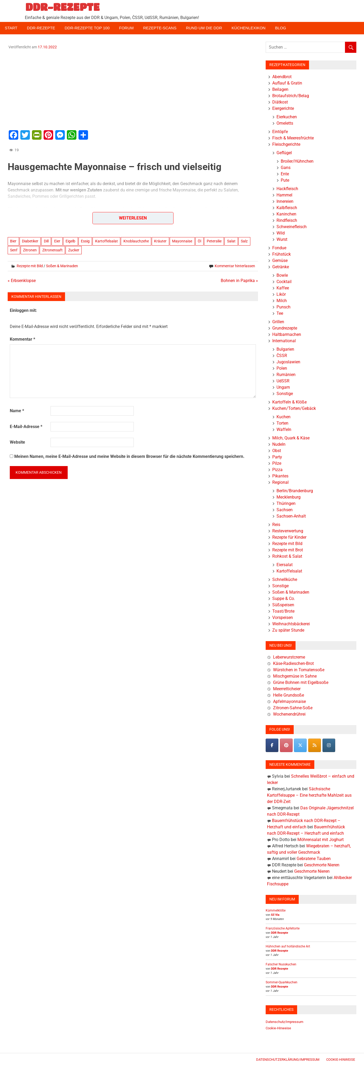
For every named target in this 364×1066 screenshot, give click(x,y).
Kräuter (160, 241)
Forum (126, 28)
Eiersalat (285, 564)
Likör (281, 294)
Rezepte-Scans (160, 28)
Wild (281, 233)
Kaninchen (286, 214)
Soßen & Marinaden (62, 266)
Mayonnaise (182, 241)
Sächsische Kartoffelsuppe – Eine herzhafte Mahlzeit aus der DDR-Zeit (309, 795)
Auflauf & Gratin (287, 83)
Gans (286, 167)
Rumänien (286, 374)
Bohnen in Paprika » (239, 280)
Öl (199, 241)
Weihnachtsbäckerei (291, 623)
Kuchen (284, 416)
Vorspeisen (282, 617)
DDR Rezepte (279, 932)
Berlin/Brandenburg (295, 490)
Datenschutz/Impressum (284, 1022)
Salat (231, 241)
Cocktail (284, 281)
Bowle (282, 275)
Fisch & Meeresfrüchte (293, 137)
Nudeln (278, 444)
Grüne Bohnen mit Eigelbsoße (300, 682)
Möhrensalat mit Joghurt (320, 839)
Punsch (284, 306)
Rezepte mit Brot (287, 549)
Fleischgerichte (286, 144)
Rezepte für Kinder (289, 537)
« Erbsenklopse (22, 280)
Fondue (279, 247)
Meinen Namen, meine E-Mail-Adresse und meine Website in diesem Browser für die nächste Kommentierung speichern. (129, 456)
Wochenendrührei (289, 714)
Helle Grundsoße (288, 695)
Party (277, 456)
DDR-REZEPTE (62, 7)
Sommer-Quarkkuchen (281, 982)
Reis (276, 524)
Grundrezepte (284, 328)
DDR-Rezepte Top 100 (86, 28)
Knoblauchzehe (136, 241)
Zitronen (30, 250)
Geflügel (284, 152)
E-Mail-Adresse (26, 426)
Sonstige (285, 393)
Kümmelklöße (275, 910)
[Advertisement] (133, 89)
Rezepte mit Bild (30, 266)
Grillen (278, 321)
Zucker (73, 250)
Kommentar (22, 339)
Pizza (277, 469)
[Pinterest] (286, 745)
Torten (282, 423)
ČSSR (282, 355)
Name (17, 410)
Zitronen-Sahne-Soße (292, 707)
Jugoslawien (288, 361)
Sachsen (285, 509)
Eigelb (70, 241)
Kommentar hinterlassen (235, 266)
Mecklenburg (289, 497)
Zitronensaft (52, 250)
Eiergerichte (283, 108)
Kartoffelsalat (106, 241)
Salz (244, 241)
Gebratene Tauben (314, 858)
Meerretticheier (287, 688)
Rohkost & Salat (287, 556)
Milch (282, 300)
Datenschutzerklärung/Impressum (287, 1060)
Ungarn (283, 387)
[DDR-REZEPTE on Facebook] (272, 745)
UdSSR (283, 380)
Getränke (280, 266)
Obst (276, 450)
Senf (13, 250)
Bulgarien (285, 349)
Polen (282, 368)
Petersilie (214, 241)
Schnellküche (284, 579)
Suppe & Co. (283, 598)
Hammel (284, 195)
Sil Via (275, 915)
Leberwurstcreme (289, 657)
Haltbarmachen (286, 334)
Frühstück (281, 254)
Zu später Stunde (288, 630)
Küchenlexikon (248, 28)
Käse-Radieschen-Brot (293, 663)
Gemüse (280, 260)
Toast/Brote (283, 611)
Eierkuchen (287, 116)
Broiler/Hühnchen (297, 161)
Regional (280, 482)
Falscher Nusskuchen (281, 964)
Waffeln (284, 429)
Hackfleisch (287, 188)
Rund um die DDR (204, 28)
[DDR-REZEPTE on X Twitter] (300, 745)
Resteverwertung (287, 530)
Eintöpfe (280, 131)
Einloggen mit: (23, 310)
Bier (13, 241)
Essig (85, 241)
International (284, 340)
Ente (285, 173)
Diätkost (280, 102)
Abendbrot (282, 76)
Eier (57, 241)
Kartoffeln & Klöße (289, 402)
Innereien (285, 201)
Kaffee (283, 287)
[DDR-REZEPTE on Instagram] (328, 745)
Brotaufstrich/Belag (290, 95)
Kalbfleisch (287, 207)
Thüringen (286, 503)
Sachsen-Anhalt (291, 516)
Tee (280, 313)
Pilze (276, 463)
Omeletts (285, 123)
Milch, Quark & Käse (291, 437)
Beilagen (280, 89)
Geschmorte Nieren (321, 864)
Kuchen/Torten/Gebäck (294, 408)
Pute (285, 180)
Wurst (282, 239)
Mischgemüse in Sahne (295, 676)
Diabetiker (30, 241)
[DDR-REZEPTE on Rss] (314, 745)
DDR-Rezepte (41, 28)
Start (11, 28)
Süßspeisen (283, 604)
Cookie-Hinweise (278, 1028)
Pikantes (280, 475)
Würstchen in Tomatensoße (298, 669)
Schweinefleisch (292, 226)
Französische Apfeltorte (283, 928)
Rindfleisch (287, 220)
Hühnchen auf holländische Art (288, 946)
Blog (280, 28)
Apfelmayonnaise (289, 701)
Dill (46, 241)
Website (17, 442)
